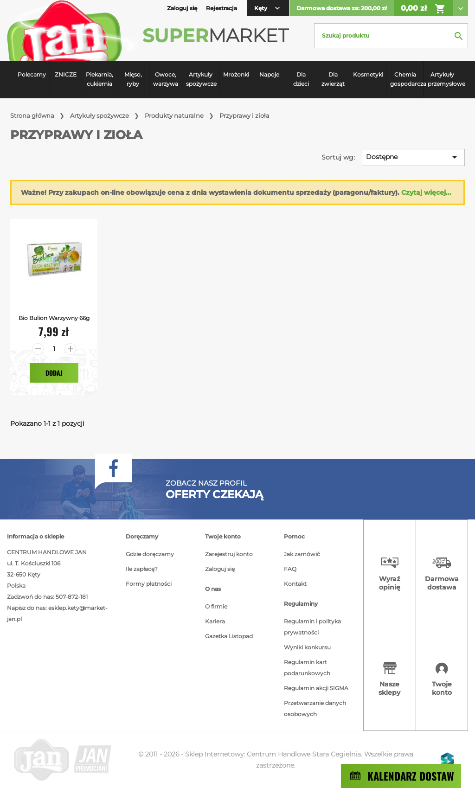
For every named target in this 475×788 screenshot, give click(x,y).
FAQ (290, 568)
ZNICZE (66, 74)
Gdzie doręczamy (150, 554)
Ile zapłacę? (142, 568)
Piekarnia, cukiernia (99, 79)
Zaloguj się (220, 568)
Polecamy (32, 74)
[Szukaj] (391, 35)
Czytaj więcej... (426, 192)
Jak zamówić (302, 554)
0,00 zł (423, 8)
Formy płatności (149, 583)
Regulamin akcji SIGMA (316, 688)
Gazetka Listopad (229, 636)
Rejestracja (221, 8)
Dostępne (413, 157)
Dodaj (54, 373)
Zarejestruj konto (229, 554)
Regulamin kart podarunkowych (307, 668)
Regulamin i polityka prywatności (312, 627)
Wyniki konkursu (307, 647)
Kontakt (295, 583)
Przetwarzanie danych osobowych (315, 708)
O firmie (216, 606)
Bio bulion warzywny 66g (54, 318)
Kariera (215, 621)
